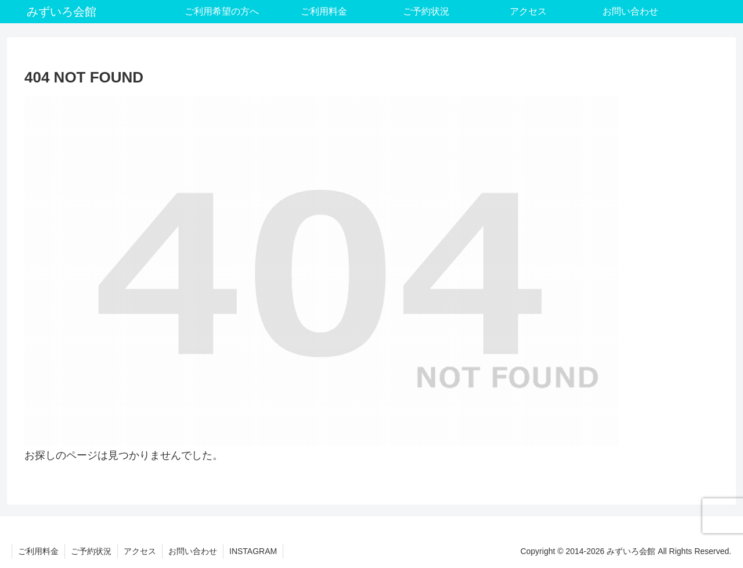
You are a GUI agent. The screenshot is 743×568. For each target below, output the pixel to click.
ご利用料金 (38, 551)
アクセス (140, 551)
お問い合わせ (192, 551)
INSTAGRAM (253, 551)
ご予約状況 (91, 551)
